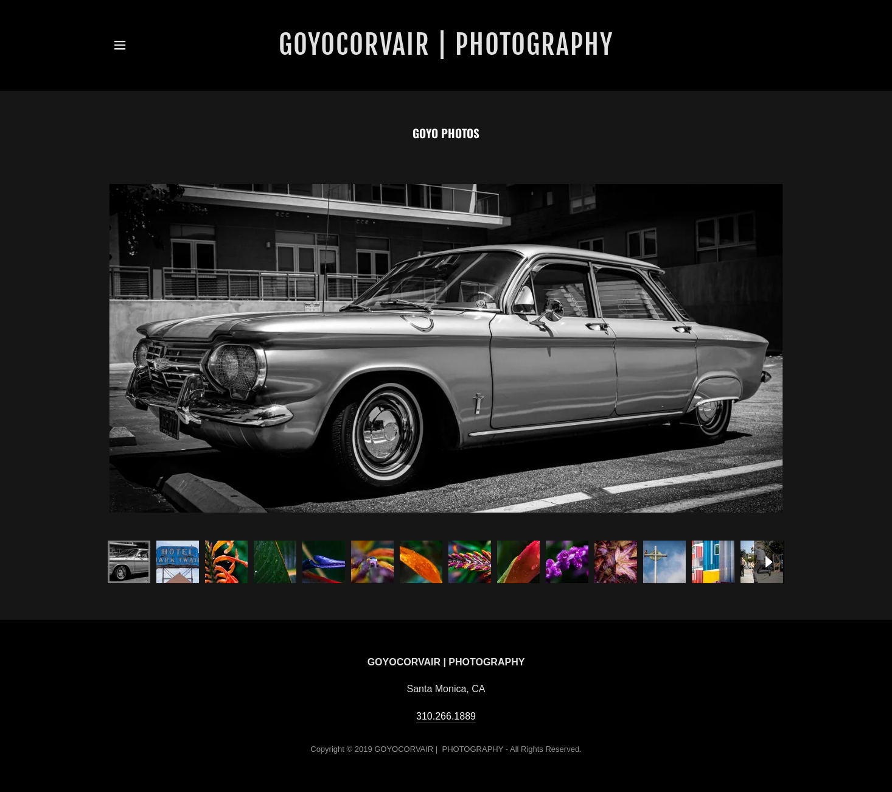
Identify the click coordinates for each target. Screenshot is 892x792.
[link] (446, 45)
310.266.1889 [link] (446, 716)
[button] (120, 45)
